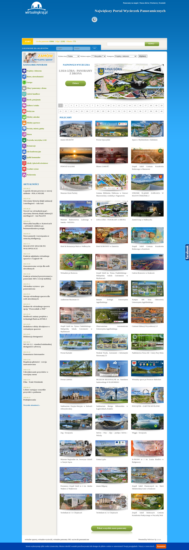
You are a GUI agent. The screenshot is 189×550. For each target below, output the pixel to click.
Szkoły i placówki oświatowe (37, 163)
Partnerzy (154, 3)
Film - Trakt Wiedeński (33, 382)
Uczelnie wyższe (33, 169)
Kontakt (162, 3)
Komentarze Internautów (33, 354)
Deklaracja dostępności (33, 336)
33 (124, 111)
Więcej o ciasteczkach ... (147, 546)
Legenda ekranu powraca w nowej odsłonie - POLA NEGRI (37, 192)
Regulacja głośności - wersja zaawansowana (35, 363)
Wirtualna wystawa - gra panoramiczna (33, 287)
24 (76, 111)
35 (135, 111)
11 (114, 105)
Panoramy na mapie (130, 3)
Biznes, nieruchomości (35, 77)
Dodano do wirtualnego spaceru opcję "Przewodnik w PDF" (36, 307)
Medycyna (30, 111)
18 (151, 105)
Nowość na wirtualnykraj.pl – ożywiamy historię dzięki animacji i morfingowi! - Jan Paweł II (38, 213)
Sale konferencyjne (34, 152)
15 (135, 105)
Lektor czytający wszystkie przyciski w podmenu (34, 391)
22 (66, 111)
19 (156, 105)
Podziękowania (29, 400)
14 (130, 105)
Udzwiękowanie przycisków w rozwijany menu (35, 373)
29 (103, 111)
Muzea (29, 134)
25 (82, 111)
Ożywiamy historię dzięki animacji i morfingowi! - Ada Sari (37, 202)
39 (156, 111)
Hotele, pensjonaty (34, 100)
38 (151, 111)
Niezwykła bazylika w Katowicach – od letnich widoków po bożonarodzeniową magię (37, 225)
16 (140, 105)
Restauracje (31, 146)
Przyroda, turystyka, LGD (37, 140)
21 (60, 111)
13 (124, 105)
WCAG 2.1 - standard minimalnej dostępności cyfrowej (37, 345)
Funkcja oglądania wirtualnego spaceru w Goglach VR (36, 257)
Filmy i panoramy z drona (36, 88)
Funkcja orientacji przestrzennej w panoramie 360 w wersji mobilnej (37, 277)
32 (119, 111)
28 (98, 111)
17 (145, 105)
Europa (29, 82)
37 (145, 111)
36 (140, 111)
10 (108, 105)
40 (161, 111)
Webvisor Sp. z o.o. (154, 539)
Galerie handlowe (33, 94)
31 (114, 111)
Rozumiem (161, 546)
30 (108, 111)
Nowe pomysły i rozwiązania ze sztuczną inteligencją (36, 237)
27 (92, 111)
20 (161, 105)
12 (119, 105)
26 (87, 111)
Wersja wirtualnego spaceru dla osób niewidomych (36, 297)
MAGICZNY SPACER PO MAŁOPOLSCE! (34, 247)
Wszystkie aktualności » (31, 405)
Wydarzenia (31, 175)
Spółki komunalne (33, 157)
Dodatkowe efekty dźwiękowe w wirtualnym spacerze (36, 327)
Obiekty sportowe (33, 123)
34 (130, 111)
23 (71, 111)
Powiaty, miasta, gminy (35, 129)
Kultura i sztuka (33, 105)
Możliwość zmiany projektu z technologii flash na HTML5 (35, 317)
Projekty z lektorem (34, 71)
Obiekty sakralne (33, 117)
